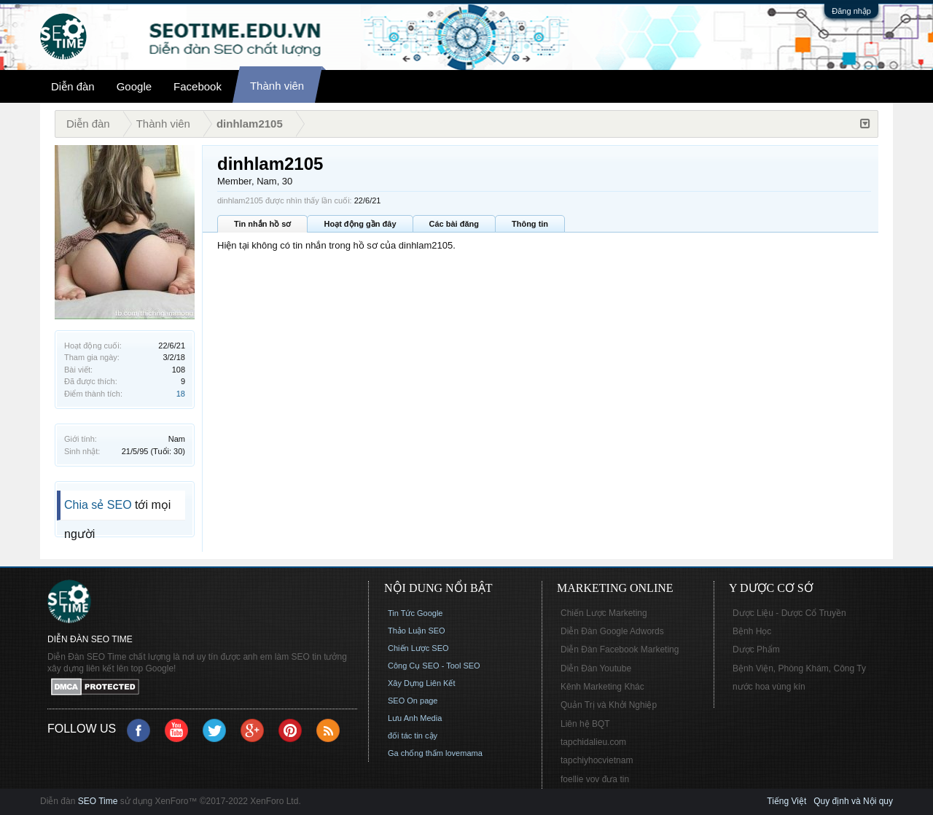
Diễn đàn (73, 86)
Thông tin (530, 223)
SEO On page (413, 700)
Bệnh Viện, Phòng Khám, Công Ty (799, 668)
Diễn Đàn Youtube (596, 668)
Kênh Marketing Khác (602, 687)
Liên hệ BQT (585, 724)
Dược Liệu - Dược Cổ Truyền (789, 613)
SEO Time (98, 801)
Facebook (197, 86)
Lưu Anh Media (415, 718)
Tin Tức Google (415, 613)
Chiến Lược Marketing (604, 613)
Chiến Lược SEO (418, 648)
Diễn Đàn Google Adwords (612, 631)
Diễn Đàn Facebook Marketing (620, 649)
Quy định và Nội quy (853, 801)
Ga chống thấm (415, 753)
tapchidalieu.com (593, 742)
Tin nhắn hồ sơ (262, 223)
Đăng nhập (851, 11)
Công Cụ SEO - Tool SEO (434, 665)
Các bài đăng (454, 223)
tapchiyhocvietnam (597, 760)
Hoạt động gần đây (360, 223)
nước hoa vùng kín (769, 687)
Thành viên (277, 85)
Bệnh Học (752, 631)
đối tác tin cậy (412, 735)
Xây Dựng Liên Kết (422, 683)
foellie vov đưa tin (595, 779)
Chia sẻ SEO (98, 505)
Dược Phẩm (756, 649)
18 (180, 393)
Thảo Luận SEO (416, 630)
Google (134, 86)
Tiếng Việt (786, 801)
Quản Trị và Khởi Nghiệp (609, 705)
